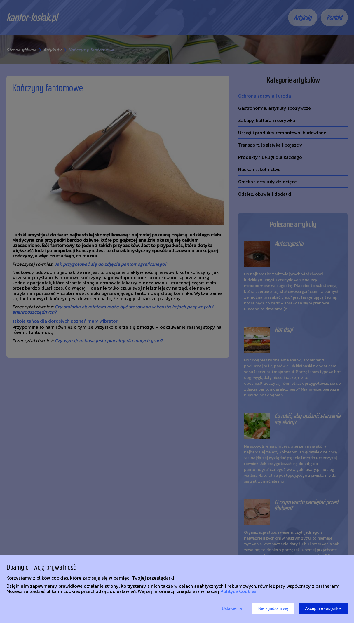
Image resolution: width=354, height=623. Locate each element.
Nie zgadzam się (273, 608)
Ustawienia (232, 608)
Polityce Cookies (238, 591)
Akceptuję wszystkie (323, 608)
